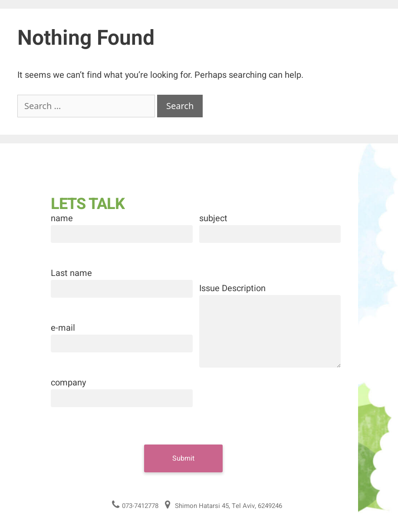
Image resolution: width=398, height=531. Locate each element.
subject (213, 218)
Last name (71, 273)
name (62, 218)
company (68, 382)
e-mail (63, 328)
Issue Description (232, 288)
